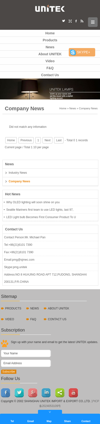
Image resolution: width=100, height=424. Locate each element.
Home (50, 33)
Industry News (18, 172)
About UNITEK (50, 54)
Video (50, 61)
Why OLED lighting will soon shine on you (33, 202)
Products (50, 40)
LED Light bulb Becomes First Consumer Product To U (41, 217)
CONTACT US (57, 319)
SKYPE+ (83, 52)
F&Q (50, 68)
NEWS (34, 308)
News (50, 47)
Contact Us (50, 75)
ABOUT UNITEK (58, 308)
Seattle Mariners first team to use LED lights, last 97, (39, 209)
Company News (88, 108)
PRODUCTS (13, 308)
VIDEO (9, 319)
